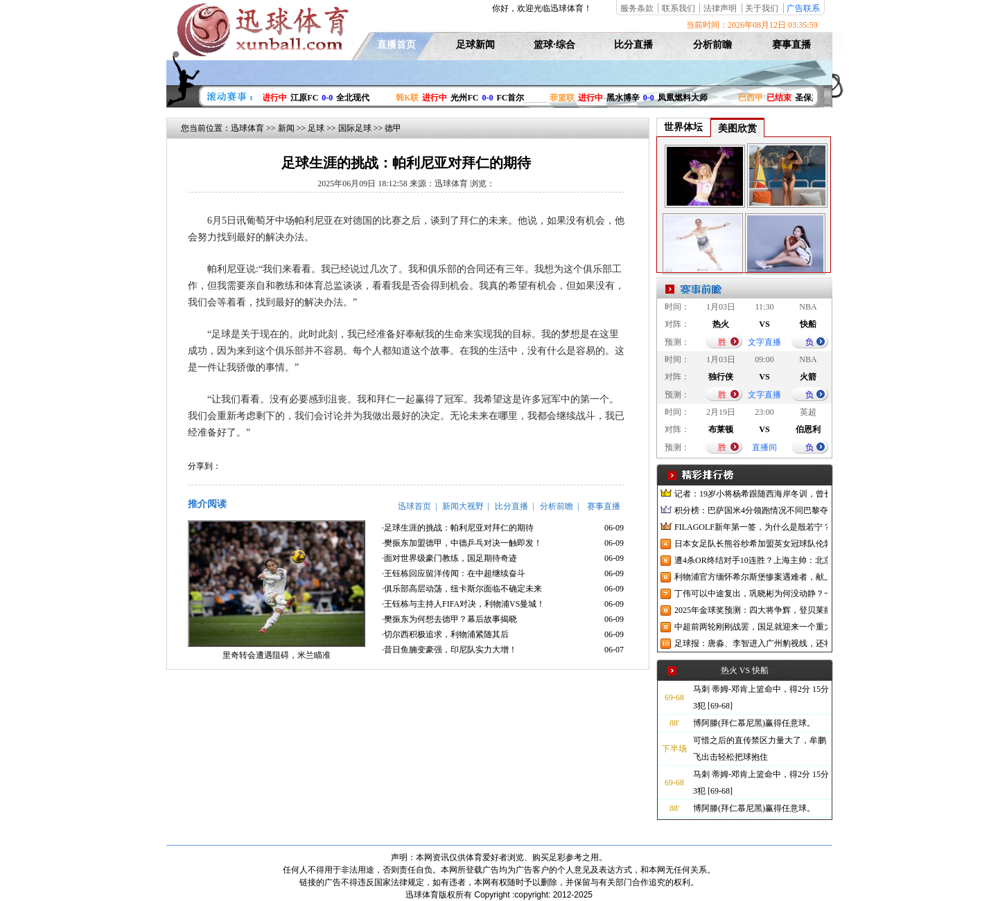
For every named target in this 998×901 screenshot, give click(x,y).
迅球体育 (247, 128)
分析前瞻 (712, 44)
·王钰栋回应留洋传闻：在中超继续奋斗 (453, 573)
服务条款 (637, 8)
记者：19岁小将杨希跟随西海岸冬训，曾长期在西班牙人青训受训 (751, 494)
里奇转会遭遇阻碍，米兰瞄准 (276, 655)
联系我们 (678, 8)
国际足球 (354, 128)
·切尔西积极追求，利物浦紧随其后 (445, 634)
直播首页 (396, 44)
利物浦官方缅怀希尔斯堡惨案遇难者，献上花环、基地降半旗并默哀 (751, 577)
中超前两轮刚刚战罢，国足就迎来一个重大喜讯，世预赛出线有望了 (751, 627)
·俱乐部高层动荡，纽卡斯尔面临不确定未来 (462, 589)
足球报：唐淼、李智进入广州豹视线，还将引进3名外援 (751, 643)
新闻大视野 (463, 506)
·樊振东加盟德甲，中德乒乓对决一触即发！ (462, 543)
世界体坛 (683, 127)
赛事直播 (791, 44)
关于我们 (761, 8)
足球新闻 (475, 44)
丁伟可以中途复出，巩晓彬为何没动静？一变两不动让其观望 (751, 593)
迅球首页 (414, 506)
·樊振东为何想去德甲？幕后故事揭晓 (449, 619)
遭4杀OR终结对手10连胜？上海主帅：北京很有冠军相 (751, 560)
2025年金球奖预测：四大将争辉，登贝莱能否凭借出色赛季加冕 (751, 610)
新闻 (286, 128)
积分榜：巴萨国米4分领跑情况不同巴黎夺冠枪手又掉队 (751, 510)
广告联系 (803, 8)
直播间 (764, 447)
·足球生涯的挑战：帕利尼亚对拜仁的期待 (458, 528)
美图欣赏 (737, 128)
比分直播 (633, 44)
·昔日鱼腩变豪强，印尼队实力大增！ (449, 649)
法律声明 (720, 8)
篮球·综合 (554, 44)
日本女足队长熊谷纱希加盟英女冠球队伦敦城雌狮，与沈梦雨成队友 (751, 543)
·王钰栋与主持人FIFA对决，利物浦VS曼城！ (463, 604)
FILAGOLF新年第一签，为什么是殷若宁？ (751, 527)
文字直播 (764, 342)
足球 (316, 128)
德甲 (393, 128)
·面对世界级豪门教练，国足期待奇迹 (449, 558)
